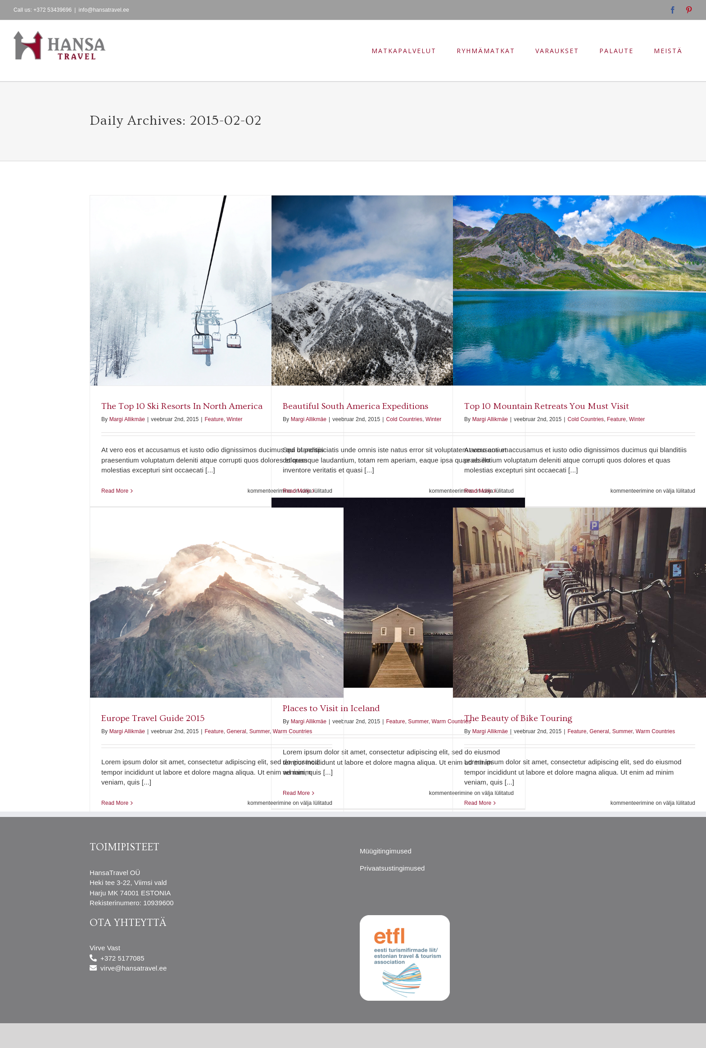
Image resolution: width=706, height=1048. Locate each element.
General (236, 731)
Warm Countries (292, 731)
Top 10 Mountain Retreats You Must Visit (546, 406)
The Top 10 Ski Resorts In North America (181, 406)
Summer (418, 721)
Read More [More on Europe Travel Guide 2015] (114, 803)
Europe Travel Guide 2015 (152, 718)
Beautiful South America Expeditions (355, 406)
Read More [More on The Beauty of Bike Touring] (477, 803)
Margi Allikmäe (127, 419)
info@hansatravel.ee (104, 10)
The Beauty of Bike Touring (518, 718)
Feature (213, 419)
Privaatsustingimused (392, 868)
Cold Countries (404, 419)
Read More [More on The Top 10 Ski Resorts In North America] (114, 491)
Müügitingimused (386, 851)
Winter (234, 419)
